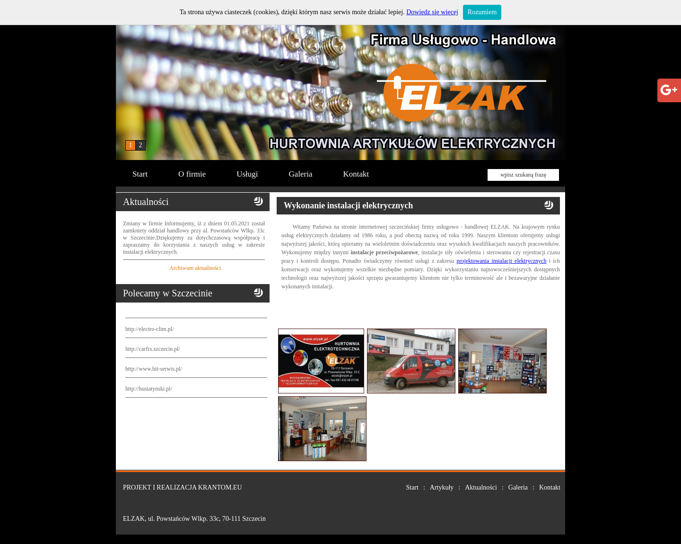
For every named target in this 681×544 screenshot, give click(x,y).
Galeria (301, 173)
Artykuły (442, 487)
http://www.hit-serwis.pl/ (153, 369)
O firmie (192, 173)
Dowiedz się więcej (432, 12)
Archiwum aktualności (195, 268)
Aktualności (481, 487)
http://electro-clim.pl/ (149, 329)
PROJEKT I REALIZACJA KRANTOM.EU (182, 487)
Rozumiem (482, 12)
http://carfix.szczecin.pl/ (152, 349)
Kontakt (356, 173)
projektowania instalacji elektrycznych (502, 261)
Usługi (247, 173)
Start (140, 173)
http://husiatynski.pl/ (148, 388)
